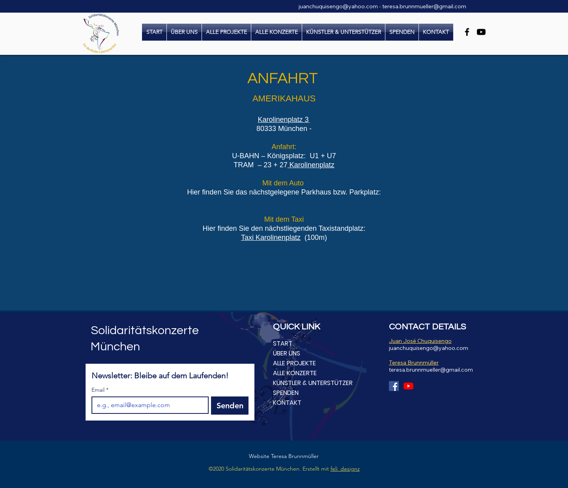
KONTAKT (287, 402)
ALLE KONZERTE (295, 373)
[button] (276, 32)
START (282, 343)
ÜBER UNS (286, 353)
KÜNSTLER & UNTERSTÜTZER (313, 382)
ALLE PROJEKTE (294, 363)
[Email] (147, 405)
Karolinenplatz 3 (283, 119)
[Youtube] (408, 386)
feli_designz (345, 468)
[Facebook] (467, 32)
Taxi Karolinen (263, 237)
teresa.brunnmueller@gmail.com (424, 6)
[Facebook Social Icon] (394, 386)
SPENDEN (286, 392)
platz (293, 237)
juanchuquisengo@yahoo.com (338, 6)
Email (100, 390)
